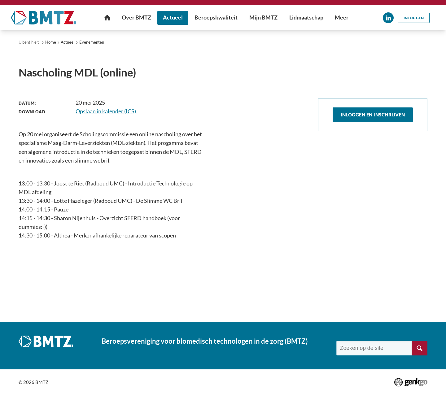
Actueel (67, 42)
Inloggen (413, 18)
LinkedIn (387, 17)
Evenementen (91, 42)
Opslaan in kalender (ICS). (106, 111)
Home (50, 42)
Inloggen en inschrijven (373, 115)
